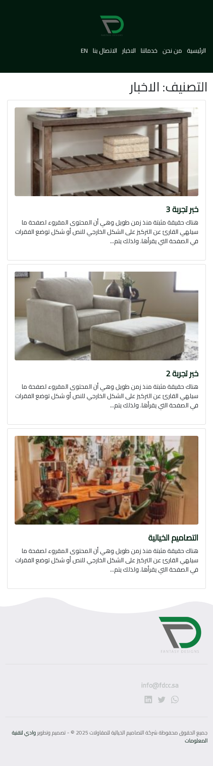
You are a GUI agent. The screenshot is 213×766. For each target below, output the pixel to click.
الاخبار (128, 48)
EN (84, 48)
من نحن (171, 48)
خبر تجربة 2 (182, 373)
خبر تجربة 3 (182, 209)
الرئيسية (195, 48)
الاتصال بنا (105, 48)
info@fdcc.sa (132, 689)
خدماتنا (148, 48)
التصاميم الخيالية (173, 537)
